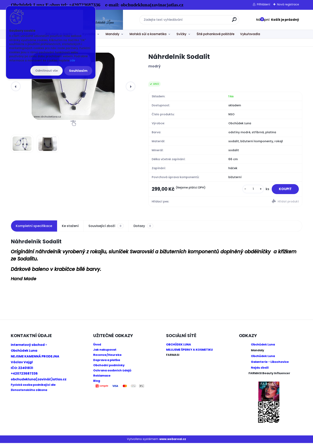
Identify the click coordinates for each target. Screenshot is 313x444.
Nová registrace (288, 4)
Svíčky (181, 34)
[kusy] (251, 189)
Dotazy (143, 227)
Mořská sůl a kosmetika (148, 34)
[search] (200, 21)
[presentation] (16, 86)
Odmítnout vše (46, 71)
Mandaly (112, 34)
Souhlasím (78, 70)
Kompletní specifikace (34, 227)
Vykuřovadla (250, 34)
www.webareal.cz (172, 440)
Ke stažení (70, 227)
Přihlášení (263, 4)
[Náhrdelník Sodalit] (73, 86)
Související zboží (106, 227)
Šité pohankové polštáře (215, 34)
